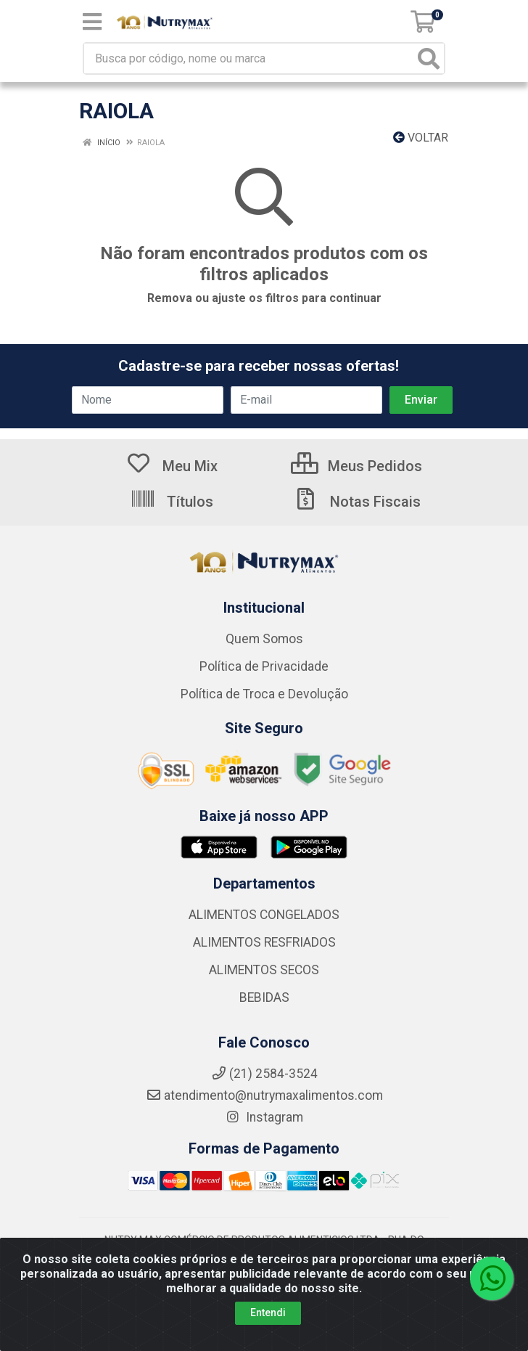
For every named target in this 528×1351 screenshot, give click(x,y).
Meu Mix (171, 466)
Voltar (420, 137)
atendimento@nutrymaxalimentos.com (264, 1095)
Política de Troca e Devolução (264, 694)
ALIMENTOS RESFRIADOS (264, 942)
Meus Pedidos (356, 466)
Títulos (171, 501)
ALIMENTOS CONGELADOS (264, 914)
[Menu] (92, 22)
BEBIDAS (264, 997)
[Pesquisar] (428, 58)
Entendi (268, 1312)
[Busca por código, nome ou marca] (249, 58)
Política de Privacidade (264, 666)
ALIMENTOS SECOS (264, 970)
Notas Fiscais (357, 501)
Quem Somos (264, 639)
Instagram (264, 1117)
